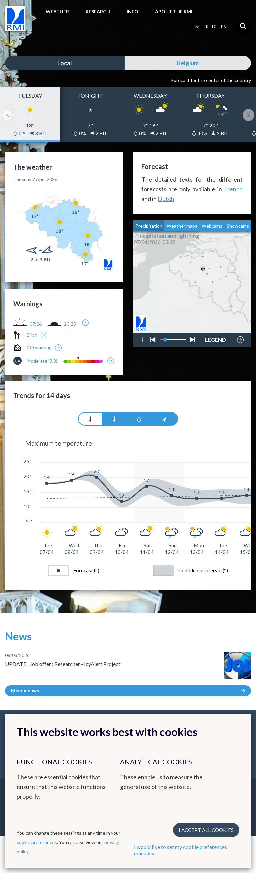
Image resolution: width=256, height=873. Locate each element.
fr (206, 26)
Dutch (166, 198)
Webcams (212, 226)
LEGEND (215, 338)
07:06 (36, 324)
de (215, 26)
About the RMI (173, 11)
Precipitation (148, 226)
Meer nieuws (128, 690)
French (233, 189)
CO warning (39, 347)
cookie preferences (37, 842)
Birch (32, 335)
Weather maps (182, 226)
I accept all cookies (206, 830)
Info (132, 11)
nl (197, 26)
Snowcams (238, 226)
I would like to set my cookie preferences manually (180, 850)
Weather (57, 11)
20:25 (70, 324)
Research (98, 11)
